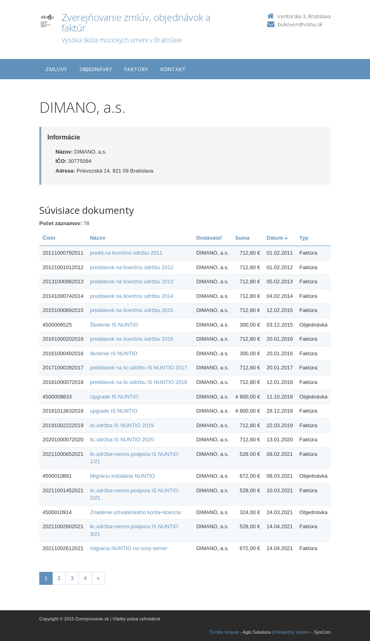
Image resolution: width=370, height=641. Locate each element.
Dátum (277, 238)
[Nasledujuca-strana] (98, 578)
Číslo (49, 238)
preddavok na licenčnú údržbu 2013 (131, 281)
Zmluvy (56, 69)
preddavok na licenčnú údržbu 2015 (131, 310)
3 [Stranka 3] (71, 578)
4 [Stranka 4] (85, 578)
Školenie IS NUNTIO (114, 325)
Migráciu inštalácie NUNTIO (122, 476)
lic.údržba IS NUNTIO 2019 (122, 425)
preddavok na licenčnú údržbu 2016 (131, 339)
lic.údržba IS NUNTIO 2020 (122, 439)
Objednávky (95, 69)
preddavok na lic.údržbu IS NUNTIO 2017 (138, 368)
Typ (304, 238)
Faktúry (136, 69)
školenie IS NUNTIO (113, 353)
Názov (97, 238)
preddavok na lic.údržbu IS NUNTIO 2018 (138, 382)
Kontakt (173, 69)
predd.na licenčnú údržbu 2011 (126, 253)
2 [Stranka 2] (58, 578)
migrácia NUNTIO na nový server (128, 548)
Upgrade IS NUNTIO (114, 397)
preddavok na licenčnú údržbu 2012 (131, 267)
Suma (242, 238)
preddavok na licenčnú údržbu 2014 (131, 296)
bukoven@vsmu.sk (300, 24)
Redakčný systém (292, 632)
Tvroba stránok (224, 632)
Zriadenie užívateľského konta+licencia (135, 512)
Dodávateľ (209, 238)
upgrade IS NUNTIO (113, 411)
